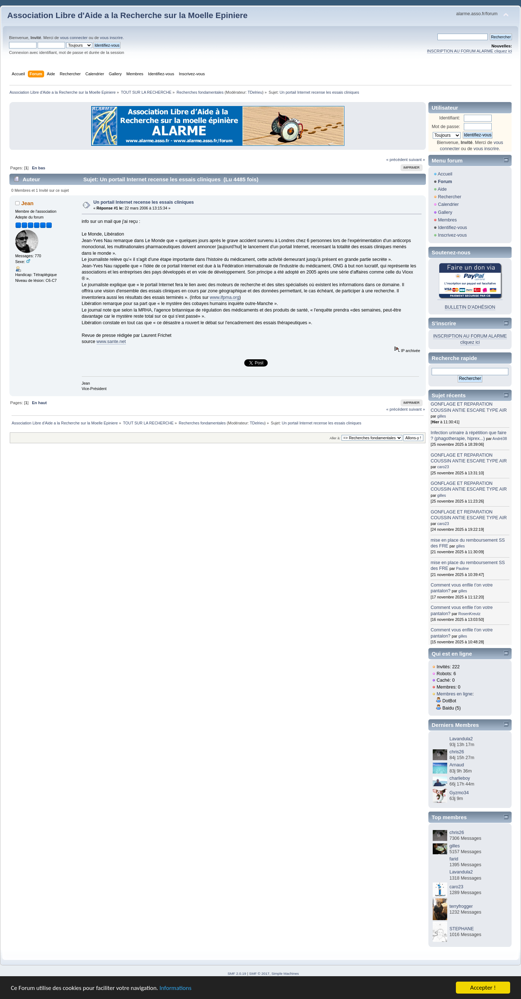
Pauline (462, 568)
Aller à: (335, 438)
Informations (175, 988)
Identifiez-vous (452, 227)
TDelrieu (255, 92)
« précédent (396, 159)
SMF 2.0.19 (237, 973)
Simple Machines (285, 973)
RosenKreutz (469, 613)
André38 (499, 438)
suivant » (417, 159)
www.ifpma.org (225, 297)
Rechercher (449, 196)
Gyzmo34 (459, 792)
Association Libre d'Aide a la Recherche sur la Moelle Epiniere (127, 15)
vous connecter (74, 37)
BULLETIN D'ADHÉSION (470, 307)
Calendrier (448, 204)
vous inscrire (111, 37)
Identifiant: (449, 117)
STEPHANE (461, 928)
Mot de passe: (446, 126)
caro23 (443, 467)
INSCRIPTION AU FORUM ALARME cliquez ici (469, 51)
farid (453, 859)
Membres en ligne (455, 694)
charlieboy (459, 778)
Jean (27, 203)
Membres (447, 220)
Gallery (445, 212)
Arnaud (456, 764)
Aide (442, 189)
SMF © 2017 (259, 973)
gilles (441, 416)
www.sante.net (111, 341)
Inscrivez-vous (452, 235)
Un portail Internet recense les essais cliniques (143, 202)
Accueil (445, 174)
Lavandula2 (461, 738)
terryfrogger (461, 906)
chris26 (456, 751)
